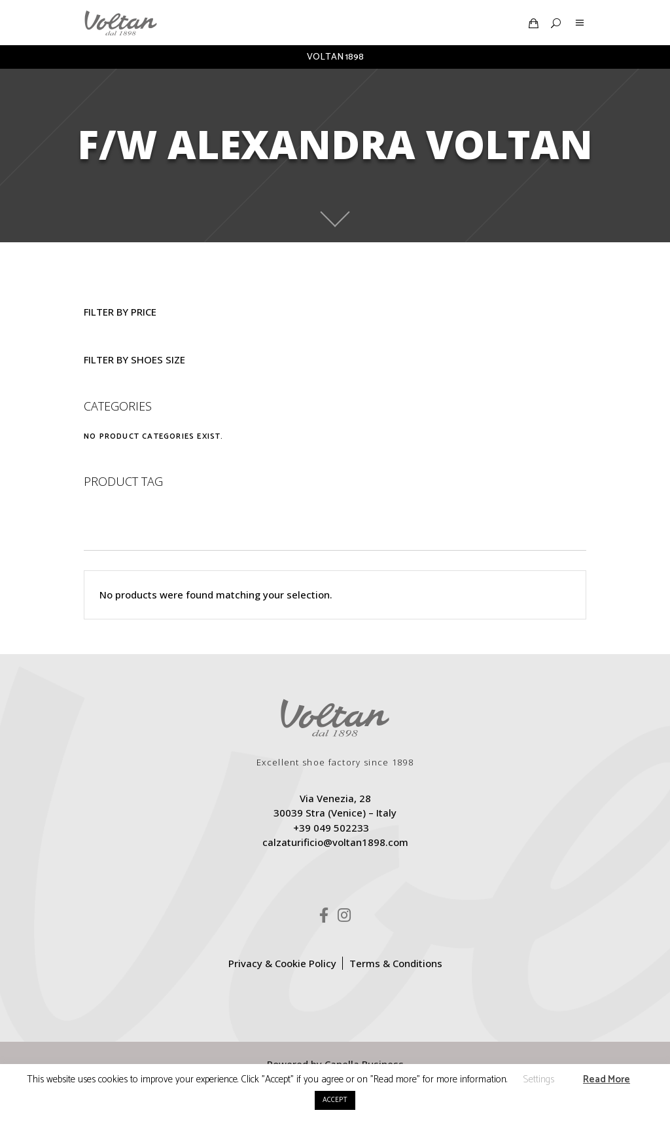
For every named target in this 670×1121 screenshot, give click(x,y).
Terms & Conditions (395, 963)
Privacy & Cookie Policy (282, 963)
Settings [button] (538, 1079)
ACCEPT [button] (335, 1100)
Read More (606, 1079)
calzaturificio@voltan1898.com (335, 842)
